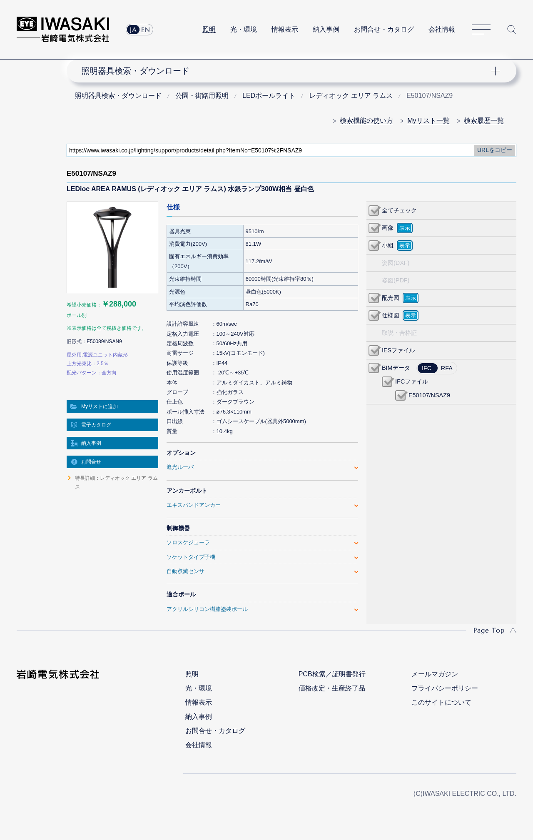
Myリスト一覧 (428, 120)
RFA (447, 368)
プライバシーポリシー (444, 688)
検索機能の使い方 (366, 120)
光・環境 (243, 29)
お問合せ (91, 462)
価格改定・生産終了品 (332, 688)
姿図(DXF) (395, 262)
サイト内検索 (511, 29)
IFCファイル (411, 381)
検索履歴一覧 (484, 120)
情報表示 (284, 29)
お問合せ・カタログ (384, 29)
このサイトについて (441, 702)
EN (145, 29)
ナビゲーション (286, 70)
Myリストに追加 (99, 406)
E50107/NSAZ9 (429, 395)
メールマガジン (434, 674)
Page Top (489, 630)
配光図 (390, 297)
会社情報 (441, 29)
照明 (209, 29)
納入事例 (326, 29)
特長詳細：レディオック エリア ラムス (116, 482)
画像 (388, 227)
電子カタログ (96, 425)
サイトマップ (481, 29)
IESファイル (398, 350)
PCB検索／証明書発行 (332, 674)
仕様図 (390, 315)
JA (133, 29)
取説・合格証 (399, 332)
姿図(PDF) (395, 280)
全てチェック (399, 210)
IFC (426, 368)
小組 (388, 245)
